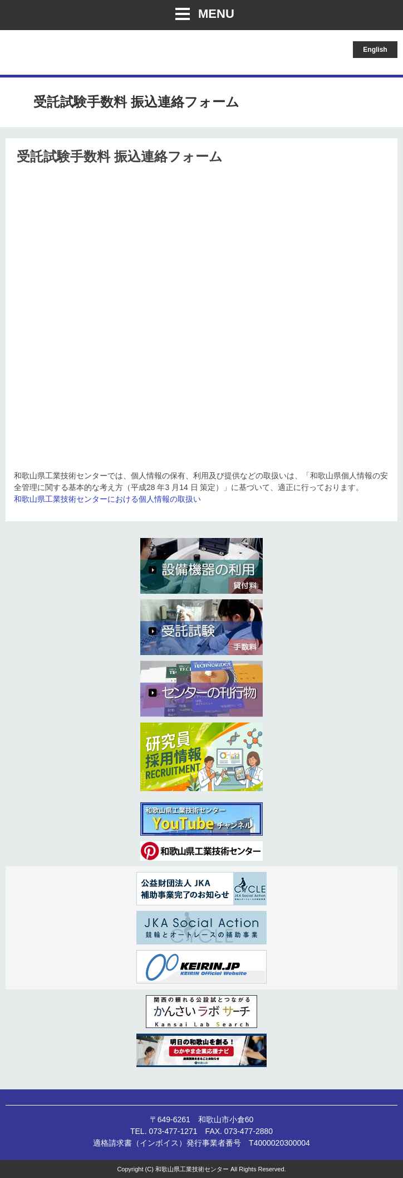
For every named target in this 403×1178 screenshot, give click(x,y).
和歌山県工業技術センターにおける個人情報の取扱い (107, 499)
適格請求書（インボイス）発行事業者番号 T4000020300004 (201, 1142)
